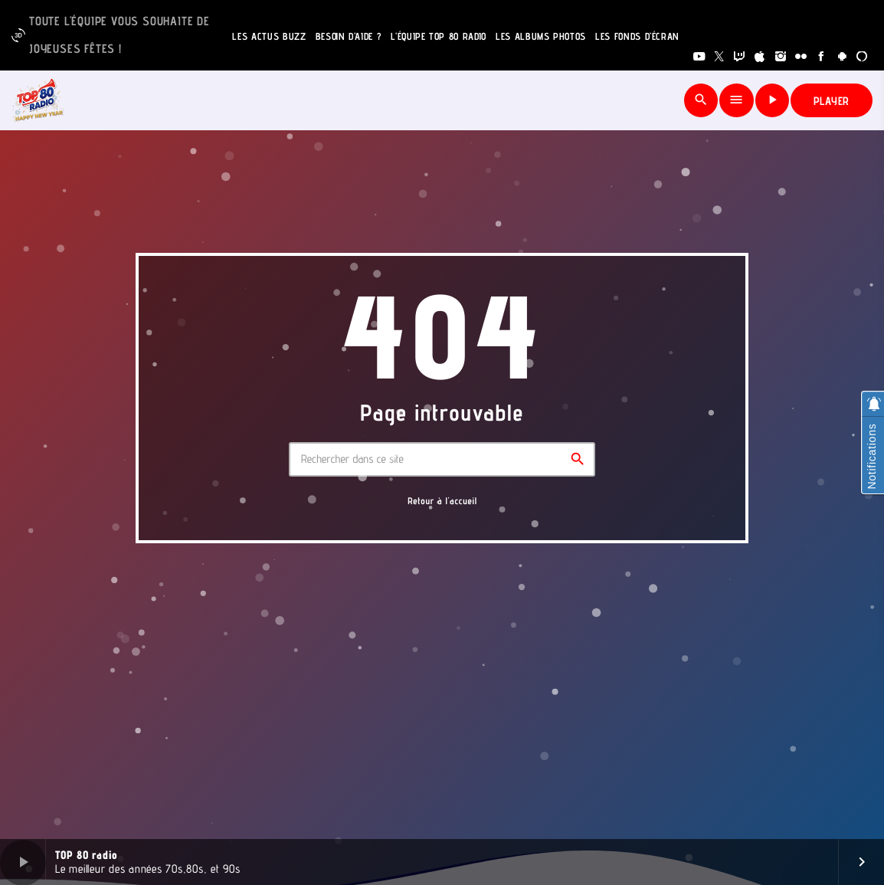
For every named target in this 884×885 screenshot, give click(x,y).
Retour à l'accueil (442, 500)
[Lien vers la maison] (38, 100)
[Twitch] (739, 57)
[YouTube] (699, 57)
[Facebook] (821, 57)
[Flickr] (800, 57)
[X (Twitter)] (719, 57)
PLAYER (832, 100)
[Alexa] (862, 57)
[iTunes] (760, 57)
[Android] (842, 57)
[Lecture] (772, 100)
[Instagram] (780, 57)
